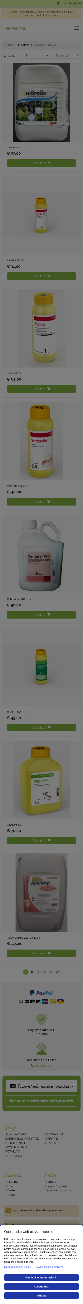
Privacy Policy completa (49, 1266)
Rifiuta (41, 1295)
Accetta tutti (41, 1286)
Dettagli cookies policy (17, 1266)
